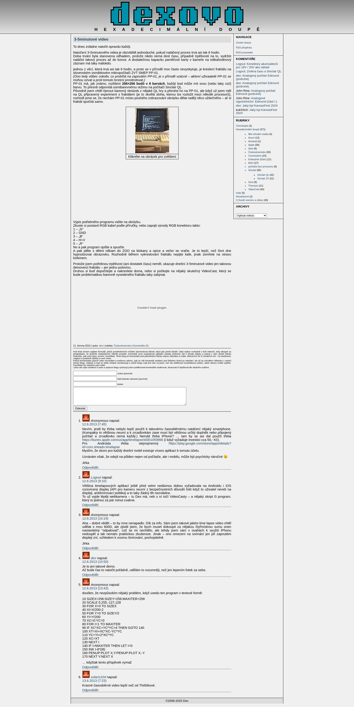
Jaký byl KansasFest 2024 (260, 105)
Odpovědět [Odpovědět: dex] (90, 578)
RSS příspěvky (244, 47)
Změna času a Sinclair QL (264, 71)
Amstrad (252, 141)
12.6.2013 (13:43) (95, 591)
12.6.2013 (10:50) (95, 565)
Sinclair (252, 170)
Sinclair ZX (263, 178)
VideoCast (253, 189)
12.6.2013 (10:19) (95, 522)
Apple (251, 145)
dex (238, 75)
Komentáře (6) (141, 345)
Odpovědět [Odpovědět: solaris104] (90, 693)
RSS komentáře (244, 52)
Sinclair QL (263, 174)
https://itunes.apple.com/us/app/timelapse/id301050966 (122, 443)
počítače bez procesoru (260, 166)
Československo (257, 152)
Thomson (253, 185)
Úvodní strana (243, 42)
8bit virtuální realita (258, 134)
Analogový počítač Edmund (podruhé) (257, 77)
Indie (238, 193)
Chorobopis (242, 125)
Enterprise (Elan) (257, 159)
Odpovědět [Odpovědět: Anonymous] (90, 471)
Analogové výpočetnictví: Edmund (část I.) (256, 99)
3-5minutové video (91, 39)
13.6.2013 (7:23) (94, 684)
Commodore (255, 155)
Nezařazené (242, 196)
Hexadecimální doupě (247, 129)
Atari (250, 148)
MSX (251, 163)
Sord (251, 182)
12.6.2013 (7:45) (94, 427)
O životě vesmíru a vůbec (249, 200)
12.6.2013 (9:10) (94, 484)
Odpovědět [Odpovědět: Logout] (90, 508)
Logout (240, 64)
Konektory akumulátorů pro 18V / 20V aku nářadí (257, 65)
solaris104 (98, 680)
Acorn (251, 137)
